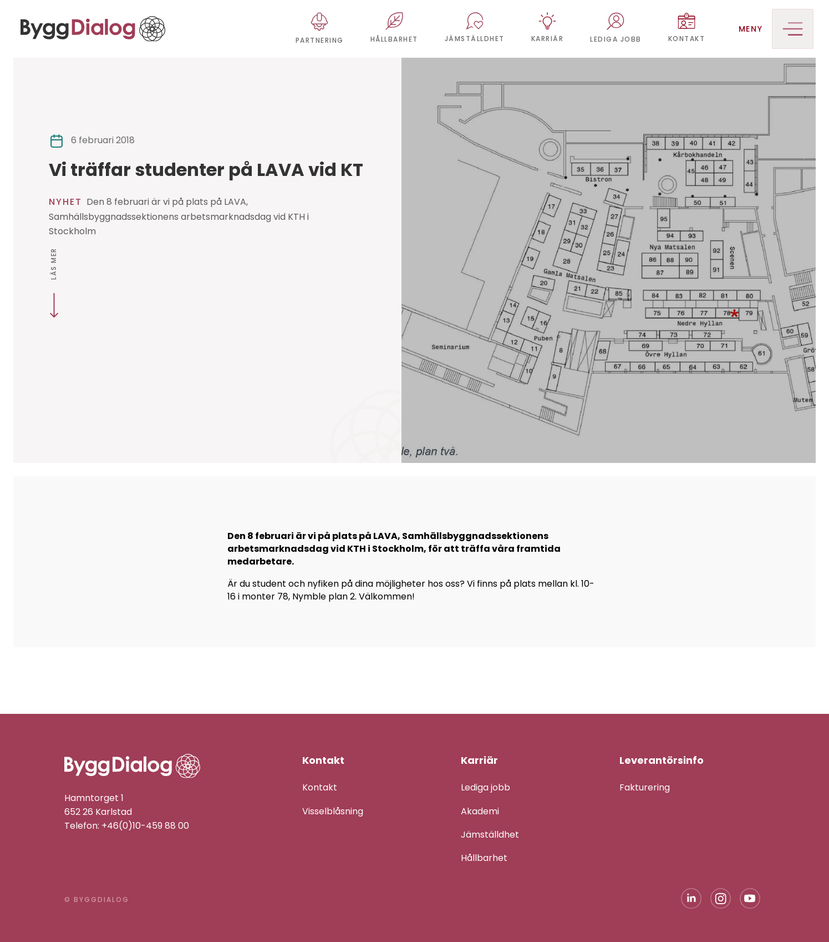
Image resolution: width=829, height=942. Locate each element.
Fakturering (644, 787)
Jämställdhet (490, 834)
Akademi (480, 811)
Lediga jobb (485, 787)
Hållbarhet (484, 858)
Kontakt (319, 787)
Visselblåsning (332, 811)
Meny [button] (776, 29)
